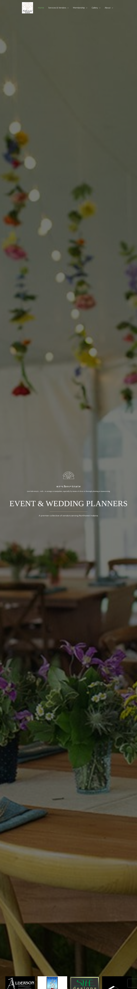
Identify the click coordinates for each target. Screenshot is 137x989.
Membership (79, 8)
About (106, 8)
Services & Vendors (58, 8)
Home (42, 8)
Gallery (94, 8)
